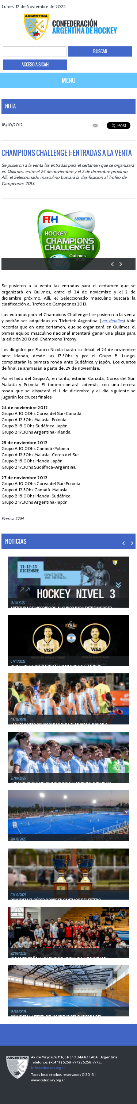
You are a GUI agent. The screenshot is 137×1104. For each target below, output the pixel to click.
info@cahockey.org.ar (48, 1067)
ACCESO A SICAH (35, 64)
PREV (113, 264)
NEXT (120, 264)
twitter (112, 6)
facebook (103, 6)
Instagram (130, 6)
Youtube (121, 6)
